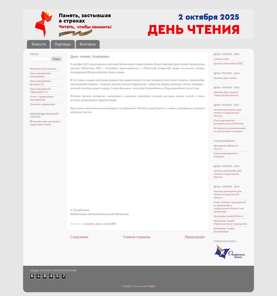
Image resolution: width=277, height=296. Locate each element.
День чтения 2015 (106, 224)
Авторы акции (221, 59)
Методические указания (43, 69)
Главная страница (136, 237)
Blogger (151, 286)
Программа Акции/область (228, 216)
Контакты (88, 44)
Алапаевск (89, 224)
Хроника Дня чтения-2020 (228, 63)
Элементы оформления (42, 104)
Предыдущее (195, 237)
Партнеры (63, 44)
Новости (39, 44)
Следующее (79, 237)
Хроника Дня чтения (225, 78)
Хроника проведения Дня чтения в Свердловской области (227, 113)
